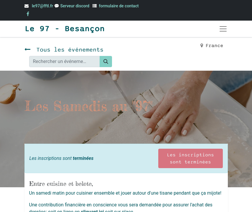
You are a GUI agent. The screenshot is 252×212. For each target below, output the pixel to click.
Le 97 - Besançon (64, 29)
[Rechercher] (106, 61)
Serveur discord (75, 6)
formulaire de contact (119, 6)
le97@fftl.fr (42, 6)
